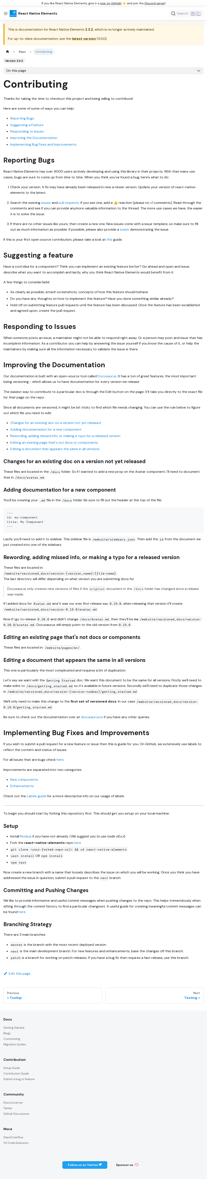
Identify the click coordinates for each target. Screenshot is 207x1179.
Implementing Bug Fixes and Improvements (43, 144)
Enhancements (22, 786)
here (60, 759)
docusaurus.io (92, 717)
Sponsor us (127, 1165)
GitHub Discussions (16, 1114)
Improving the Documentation (33, 138)
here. (22, 912)
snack (124, 229)
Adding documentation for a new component (46, 429)
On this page (16, 70)
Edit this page (16, 973)
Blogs (7, 1033)
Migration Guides (14, 1044)
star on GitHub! (111, 3)
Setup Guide (11, 1068)
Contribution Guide (16, 1073)
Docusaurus (107, 376)
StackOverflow (13, 1137)
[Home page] (7, 51)
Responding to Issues (27, 131)
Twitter (7, 1108)
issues (46, 202)
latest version (84, 38)
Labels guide (36, 796)
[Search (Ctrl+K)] (186, 13)
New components (24, 779)
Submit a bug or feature (19, 1079)
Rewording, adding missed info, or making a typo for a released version (65, 436)
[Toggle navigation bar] (5, 13)
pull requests (69, 202)
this (109, 239)
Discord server (155, 3)
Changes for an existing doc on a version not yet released (55, 423)
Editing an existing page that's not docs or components (54, 442)
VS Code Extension (16, 1143)
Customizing (11, 1039)
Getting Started (13, 1028)
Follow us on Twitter (85, 1165)
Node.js (26, 836)
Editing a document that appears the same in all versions (55, 449)
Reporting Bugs (22, 118)
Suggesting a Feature (27, 125)
